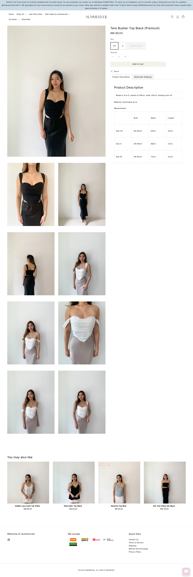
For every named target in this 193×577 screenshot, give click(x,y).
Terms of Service (136, 542)
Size (112, 39)
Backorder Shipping (143, 77)
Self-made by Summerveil (56, 14)
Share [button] (114, 71)
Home (11, 14)
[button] (172, 16)
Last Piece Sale (35, 14)
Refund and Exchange (138, 549)
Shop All (20, 14)
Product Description (121, 77)
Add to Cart (138, 64)
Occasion (13, 19)
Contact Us (133, 539)
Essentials (26, 19)
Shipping (133, 546)
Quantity (113, 52)
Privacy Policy (135, 552)
